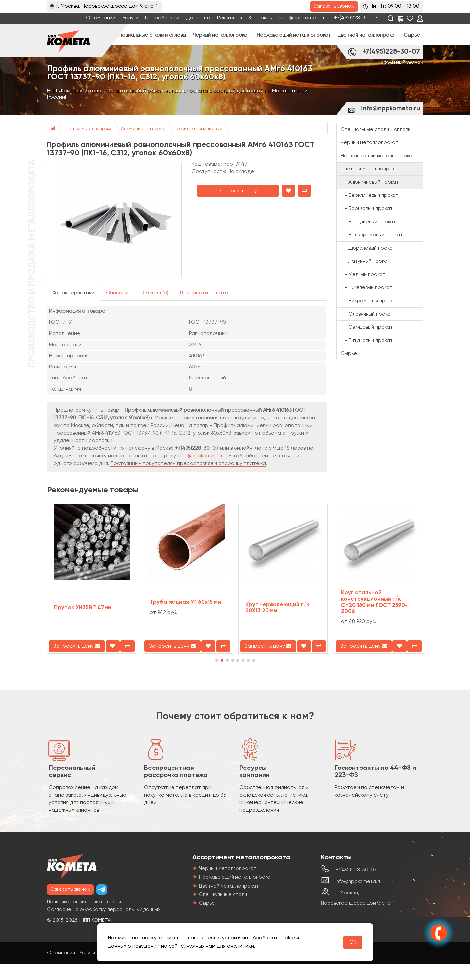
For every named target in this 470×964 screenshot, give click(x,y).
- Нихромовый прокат (368, 300)
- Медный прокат (363, 274)
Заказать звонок (334, 6)
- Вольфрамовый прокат (372, 234)
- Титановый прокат (366, 340)
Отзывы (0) (155, 293)
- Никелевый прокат (366, 287)
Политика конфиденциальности (84, 901)
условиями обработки (249, 938)
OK (353, 942)
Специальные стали (223, 894)
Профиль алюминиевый (198, 129)
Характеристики (73, 293)
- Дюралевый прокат (368, 248)
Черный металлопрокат (221, 35)
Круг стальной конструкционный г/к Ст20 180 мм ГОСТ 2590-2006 (374, 602)
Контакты (261, 18)
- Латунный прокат (365, 261)
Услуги (130, 18)
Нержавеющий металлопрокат (294, 35)
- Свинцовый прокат (366, 327)
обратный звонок (401, 62)
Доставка (198, 18)
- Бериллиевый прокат (369, 195)
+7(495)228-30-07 (356, 18)
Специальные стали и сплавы (150, 35)
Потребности (162, 18)
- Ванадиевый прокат (368, 221)
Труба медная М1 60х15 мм (185, 602)
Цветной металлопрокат (367, 35)
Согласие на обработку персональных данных (104, 909)
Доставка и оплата (203, 293)
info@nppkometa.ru (303, 18)
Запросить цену (238, 190)
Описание (119, 293)
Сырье (412, 35)
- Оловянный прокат (367, 314)
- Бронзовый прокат (366, 208)
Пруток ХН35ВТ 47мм (82, 608)
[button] (216, 660)
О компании (101, 18)
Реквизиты (229, 18)
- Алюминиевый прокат (370, 182)
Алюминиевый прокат (143, 129)
